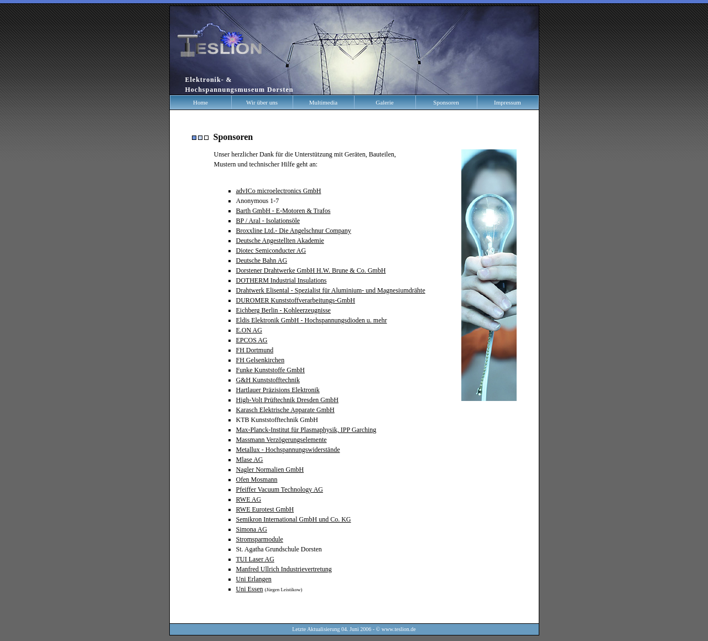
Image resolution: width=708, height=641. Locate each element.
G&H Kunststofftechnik (268, 380)
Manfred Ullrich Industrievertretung (284, 569)
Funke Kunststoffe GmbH (270, 370)
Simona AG (251, 529)
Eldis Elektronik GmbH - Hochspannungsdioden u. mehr (311, 320)
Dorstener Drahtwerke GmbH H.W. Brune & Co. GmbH (311, 270)
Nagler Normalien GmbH (270, 469)
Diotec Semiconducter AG (271, 250)
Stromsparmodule (259, 539)
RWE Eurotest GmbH (265, 509)
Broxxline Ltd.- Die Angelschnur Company (293, 230)
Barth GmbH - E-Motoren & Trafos (283, 211)
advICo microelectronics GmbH (278, 191)
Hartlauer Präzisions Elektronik (278, 390)
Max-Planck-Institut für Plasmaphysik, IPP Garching (306, 430)
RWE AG (249, 499)
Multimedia (323, 102)
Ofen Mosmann (257, 479)
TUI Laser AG (255, 559)
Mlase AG (249, 459)
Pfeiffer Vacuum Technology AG (279, 489)
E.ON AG (249, 330)
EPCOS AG (252, 340)
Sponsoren (446, 102)
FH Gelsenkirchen (260, 360)
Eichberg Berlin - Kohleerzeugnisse (283, 310)
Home (200, 102)
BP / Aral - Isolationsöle (268, 221)
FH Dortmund (255, 350)
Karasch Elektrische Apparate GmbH (285, 410)
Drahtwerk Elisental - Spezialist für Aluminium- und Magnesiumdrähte (330, 290)
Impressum (507, 102)
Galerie (384, 102)
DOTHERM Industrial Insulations (281, 280)
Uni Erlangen (254, 579)
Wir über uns (262, 102)
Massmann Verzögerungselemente (281, 440)
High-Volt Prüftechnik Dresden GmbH (287, 400)
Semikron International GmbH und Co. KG (293, 519)
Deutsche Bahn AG (262, 260)
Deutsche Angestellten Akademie (280, 240)
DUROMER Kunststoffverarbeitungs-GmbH (295, 300)
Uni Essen (249, 589)
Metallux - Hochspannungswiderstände (288, 450)
